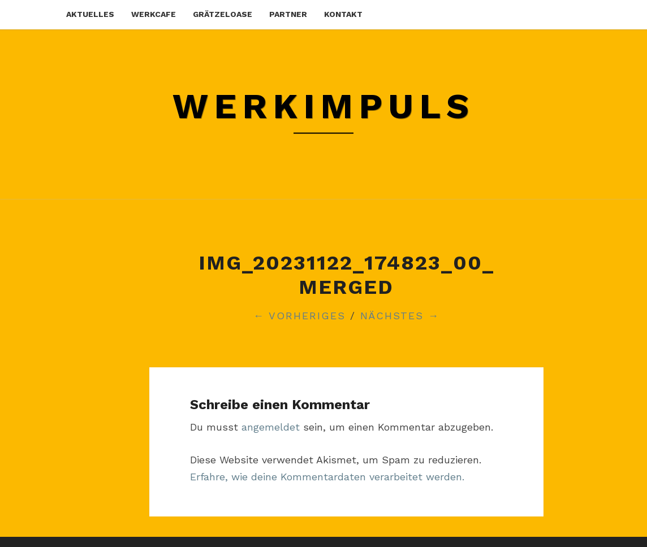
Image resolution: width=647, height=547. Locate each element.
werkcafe (153, 14)
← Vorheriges (299, 316)
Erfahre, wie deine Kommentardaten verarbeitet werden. (327, 477)
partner (288, 14)
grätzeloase (222, 14)
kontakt (343, 14)
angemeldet (270, 427)
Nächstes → (399, 316)
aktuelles (90, 14)
